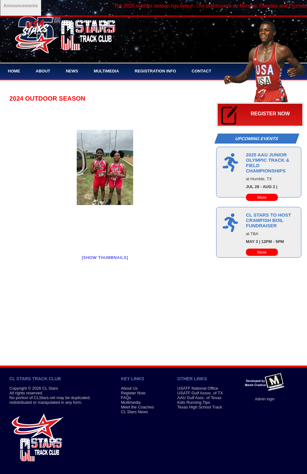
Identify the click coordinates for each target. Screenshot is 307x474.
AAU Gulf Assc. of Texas (199, 397)
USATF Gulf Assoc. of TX (200, 393)
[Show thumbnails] (105, 257)
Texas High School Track (199, 407)
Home (14, 71)
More (262, 197)
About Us (129, 388)
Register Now (270, 113)
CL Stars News (134, 411)
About (43, 71)
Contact (201, 71)
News (72, 71)
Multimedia (106, 71)
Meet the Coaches (137, 407)
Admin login (265, 399)
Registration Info (155, 71)
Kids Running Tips (193, 402)
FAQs (126, 397)
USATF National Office (197, 388)
